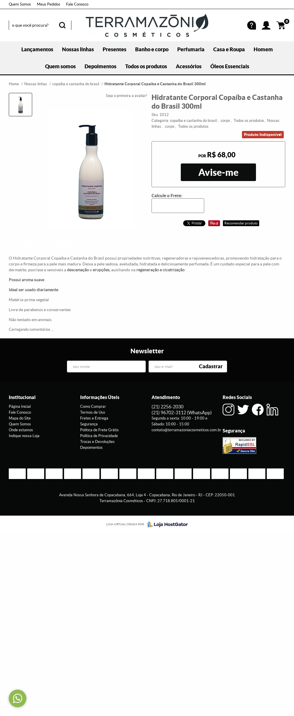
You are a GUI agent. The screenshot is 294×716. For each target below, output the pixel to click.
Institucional (22, 397)
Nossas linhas (78, 49)
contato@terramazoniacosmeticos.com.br (186, 430)
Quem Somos (20, 4)
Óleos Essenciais (229, 66)
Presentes (114, 49)
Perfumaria (190, 49)
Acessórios (189, 66)
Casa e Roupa (229, 49)
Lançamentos (37, 49)
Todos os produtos (146, 66)
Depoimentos (100, 66)
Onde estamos (21, 430)
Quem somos (60, 66)
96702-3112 (182, 412)
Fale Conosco (77, 4)
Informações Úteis (99, 397)
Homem (263, 49)
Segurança (89, 424)
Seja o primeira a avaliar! (126, 95)
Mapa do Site (20, 418)
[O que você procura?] (62, 25)
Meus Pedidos (48, 4)
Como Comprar (93, 406)
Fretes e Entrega (94, 418)
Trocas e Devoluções (97, 441)
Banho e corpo (152, 49)
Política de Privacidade (99, 436)
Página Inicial (20, 406)
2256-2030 (167, 406)
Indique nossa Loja (24, 436)
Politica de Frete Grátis (99, 430)
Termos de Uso (92, 412)
